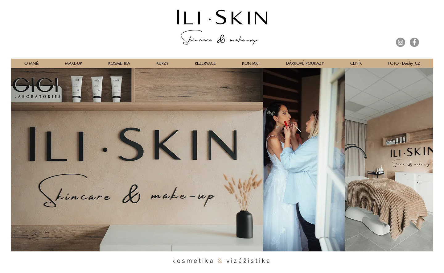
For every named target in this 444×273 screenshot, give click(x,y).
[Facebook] (414, 42)
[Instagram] (400, 42)
